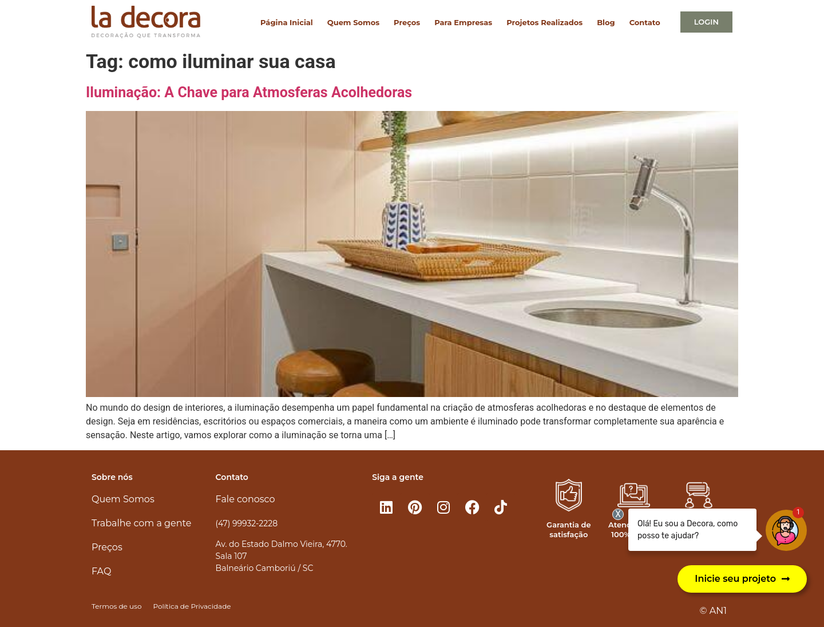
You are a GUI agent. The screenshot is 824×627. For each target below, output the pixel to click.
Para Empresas (463, 22)
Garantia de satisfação (568, 529)
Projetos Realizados (544, 22)
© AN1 (713, 610)
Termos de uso (116, 606)
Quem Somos (353, 22)
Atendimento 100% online (633, 529)
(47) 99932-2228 (247, 523)
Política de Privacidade (192, 606)
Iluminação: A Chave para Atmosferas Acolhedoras (249, 92)
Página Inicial (286, 22)
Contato (644, 22)
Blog (606, 22)
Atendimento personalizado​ (699, 529)
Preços (407, 22)
